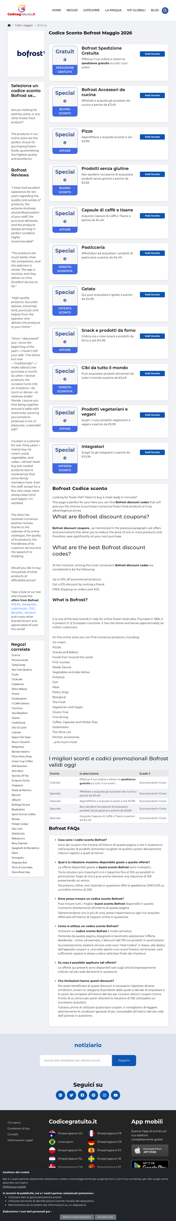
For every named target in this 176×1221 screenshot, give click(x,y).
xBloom (16, 799)
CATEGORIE (91, 10)
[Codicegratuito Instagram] (106, 1095)
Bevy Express (19, 842)
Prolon (16, 693)
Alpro (15, 852)
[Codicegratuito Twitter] (70, 1095)
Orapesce (17, 784)
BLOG (155, 10)
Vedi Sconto (152, 53)
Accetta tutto (105, 1217)
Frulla (15, 673)
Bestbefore (18, 808)
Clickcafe (17, 678)
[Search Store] (165, 10)
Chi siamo (14, 1122)
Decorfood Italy (21, 871)
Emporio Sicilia (21, 779)
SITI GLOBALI (136, 10)
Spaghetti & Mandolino (25, 847)
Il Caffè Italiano (20, 702)
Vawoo (16, 717)
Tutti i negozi (24, 24)
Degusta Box (19, 861)
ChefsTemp (18, 722)
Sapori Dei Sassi (21, 736)
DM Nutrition (20, 765)
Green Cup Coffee (22, 760)
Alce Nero (17, 770)
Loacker (16, 731)
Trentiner (17, 707)
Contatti (13, 1134)
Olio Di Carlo (19, 726)
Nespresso (18, 746)
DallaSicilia (18, 832)
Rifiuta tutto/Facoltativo (77, 1217)
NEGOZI (72, 10)
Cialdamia (18, 683)
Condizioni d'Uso (19, 1128)
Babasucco (18, 837)
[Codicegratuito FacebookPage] (82, 1095)
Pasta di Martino (21, 789)
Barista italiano (21, 751)
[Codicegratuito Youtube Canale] (118, 1095)
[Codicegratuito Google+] (58, 1095)
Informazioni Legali (21, 1140)
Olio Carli (17, 828)
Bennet (16, 794)
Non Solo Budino (22, 669)
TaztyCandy (18, 664)
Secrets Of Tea (20, 775)
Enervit (16, 654)
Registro (124, 1059)
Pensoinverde (20, 659)
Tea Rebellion (20, 712)
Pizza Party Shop (22, 755)
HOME (56, 10)
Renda (16, 818)
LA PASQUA (113, 10)
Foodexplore (19, 698)
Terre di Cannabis (22, 866)
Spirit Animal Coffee (24, 813)
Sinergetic (18, 857)
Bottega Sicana (21, 804)
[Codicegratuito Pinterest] (94, 1095)
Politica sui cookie (14, 1186)
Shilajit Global (20, 823)
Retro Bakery (19, 688)
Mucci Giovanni (21, 741)
